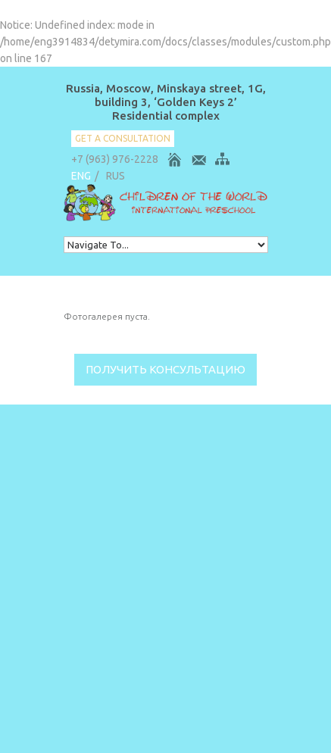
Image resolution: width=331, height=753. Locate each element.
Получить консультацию (165, 369)
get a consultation (122, 138)
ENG (81, 176)
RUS (115, 176)
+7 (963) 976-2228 (114, 159)
